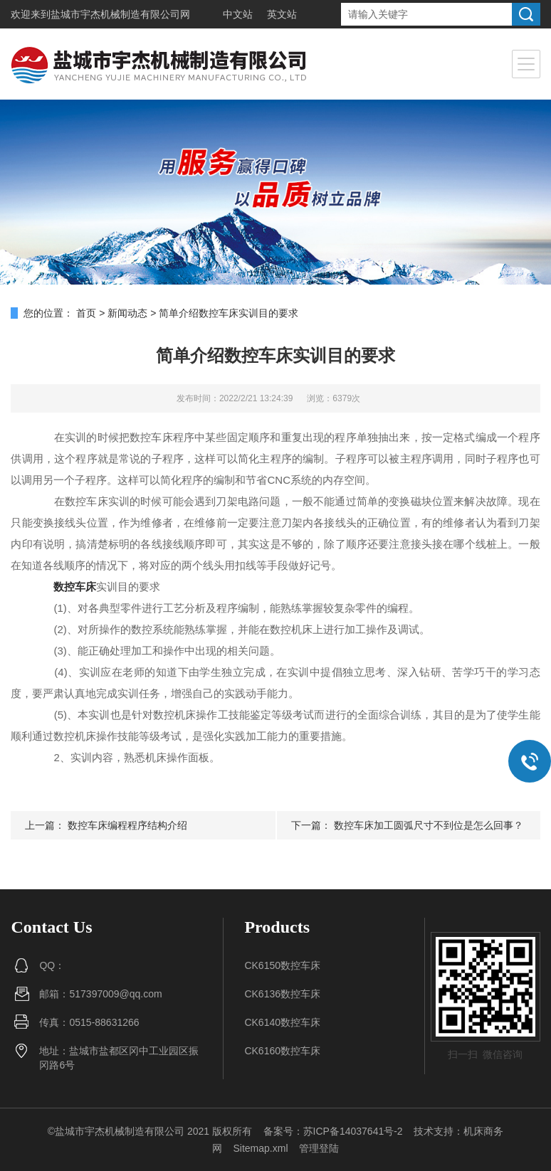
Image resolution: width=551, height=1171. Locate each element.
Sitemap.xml (260, 1148)
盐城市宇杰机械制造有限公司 (115, 14)
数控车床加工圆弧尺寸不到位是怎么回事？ (428, 825)
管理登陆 (319, 1148)
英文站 (282, 14)
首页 (86, 313)
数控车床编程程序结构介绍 (127, 825)
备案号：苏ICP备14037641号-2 (333, 1131)
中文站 (238, 14)
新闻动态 (127, 313)
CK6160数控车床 (282, 1050)
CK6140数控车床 (282, 1022)
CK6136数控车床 (282, 994)
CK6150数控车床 (282, 965)
